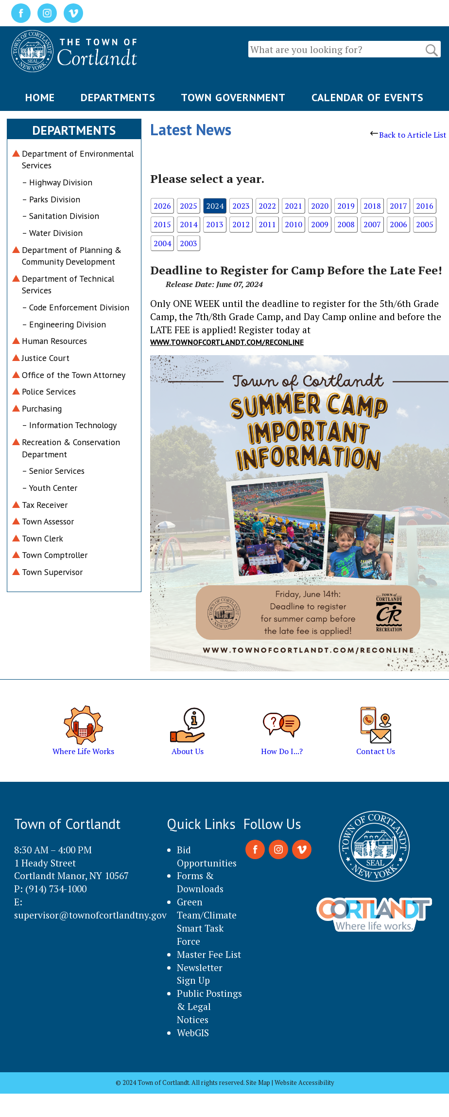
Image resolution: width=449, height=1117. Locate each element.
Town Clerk (42, 538)
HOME (40, 97)
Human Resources (54, 340)
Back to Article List (408, 134)
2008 (346, 224)
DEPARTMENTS (118, 97)
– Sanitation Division (60, 215)
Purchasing (42, 408)
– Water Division (52, 232)
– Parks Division (51, 199)
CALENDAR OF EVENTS (367, 97)
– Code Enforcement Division (75, 307)
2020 (319, 205)
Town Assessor (48, 521)
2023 (241, 205)
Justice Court (45, 357)
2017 (398, 205)
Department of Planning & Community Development (71, 256)
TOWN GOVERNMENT (233, 97)
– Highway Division (57, 182)
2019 (346, 205)
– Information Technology (69, 425)
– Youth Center (49, 487)
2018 (372, 205)
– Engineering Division (64, 324)
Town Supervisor (52, 571)
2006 (398, 224)
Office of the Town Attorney (73, 374)
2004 (162, 243)
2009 (319, 224)
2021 (293, 205)
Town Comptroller (54, 554)
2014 (188, 224)
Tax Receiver (45, 504)
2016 (424, 205)
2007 (372, 224)
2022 (267, 205)
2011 (267, 224)
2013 (215, 224)
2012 (241, 224)
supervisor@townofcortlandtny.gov (90, 915)
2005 (424, 224)
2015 (162, 224)
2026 (162, 205)
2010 (293, 224)
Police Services (49, 391)
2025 (188, 205)
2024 (215, 205)
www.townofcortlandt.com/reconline (227, 342)
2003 (188, 243)
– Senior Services (53, 470)
